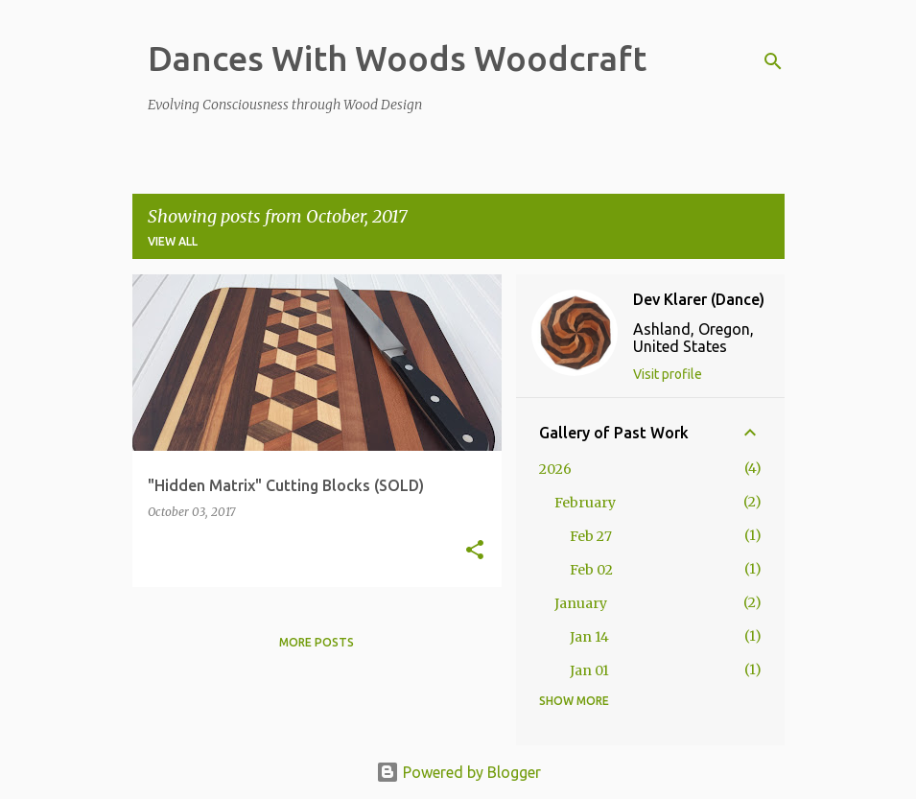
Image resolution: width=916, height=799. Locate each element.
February (585, 502)
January (580, 603)
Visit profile (667, 374)
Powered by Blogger (458, 772)
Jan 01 (589, 670)
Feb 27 (591, 536)
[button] (474, 551)
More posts (316, 642)
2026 (555, 469)
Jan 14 (589, 637)
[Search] (773, 61)
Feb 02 (591, 569)
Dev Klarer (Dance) (698, 299)
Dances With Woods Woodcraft (397, 58)
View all (173, 241)
